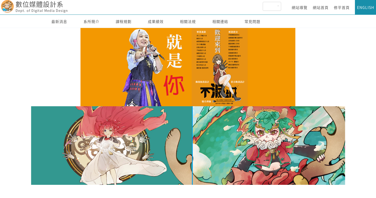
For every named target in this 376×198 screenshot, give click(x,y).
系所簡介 (91, 21)
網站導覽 (299, 7)
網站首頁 (321, 7)
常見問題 (252, 21)
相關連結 (220, 21)
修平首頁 (342, 7)
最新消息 (59, 21)
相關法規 (188, 21)
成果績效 (156, 21)
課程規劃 (123, 21)
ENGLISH (365, 7)
